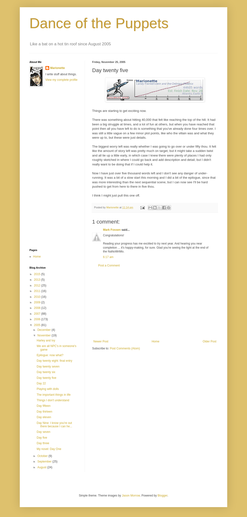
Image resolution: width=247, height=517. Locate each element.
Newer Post (100, 341)
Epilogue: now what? (50, 355)
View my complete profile (61, 80)
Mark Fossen (112, 229)
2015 (37, 274)
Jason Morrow (131, 495)
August (42, 467)
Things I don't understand (53, 400)
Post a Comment (109, 265)
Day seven (43, 432)
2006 (37, 319)
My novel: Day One (49, 449)
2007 (37, 313)
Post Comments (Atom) (125, 348)
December (44, 330)
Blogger (162, 495)
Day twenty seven (48, 366)
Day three (43, 443)
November (44, 335)
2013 (37, 279)
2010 (37, 297)
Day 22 (41, 383)
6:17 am (108, 257)
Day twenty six (46, 372)
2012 (37, 285)
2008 (37, 308)
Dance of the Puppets (99, 23)
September (44, 461)
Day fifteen (43, 406)
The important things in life (54, 394)
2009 (37, 302)
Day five (42, 437)
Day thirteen (44, 411)
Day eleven (44, 417)
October (42, 456)
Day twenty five (46, 378)
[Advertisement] (155, 303)
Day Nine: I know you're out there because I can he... (54, 424)
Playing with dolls (48, 389)
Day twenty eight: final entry (54, 360)
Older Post (209, 341)
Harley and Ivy (46, 340)
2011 (37, 291)
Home (155, 341)
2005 (37, 325)
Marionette (57, 68)
